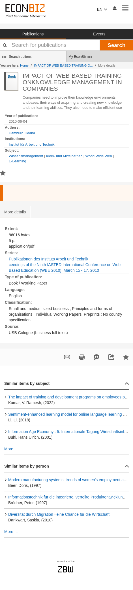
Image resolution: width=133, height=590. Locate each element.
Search (116, 45)
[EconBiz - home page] (25, 10)
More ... (11, 449)
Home (24, 65)
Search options (16, 57)
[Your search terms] (50, 45)
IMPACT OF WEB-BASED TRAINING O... (63, 65)
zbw (66, 569)
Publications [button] (33, 34)
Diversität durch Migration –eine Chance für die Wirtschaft (59, 514)
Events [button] (99, 34)
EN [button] (102, 9)
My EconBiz (80, 57)
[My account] (114, 8)
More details (15, 212)
